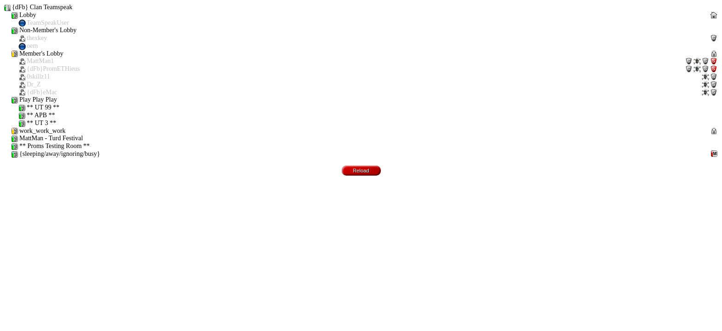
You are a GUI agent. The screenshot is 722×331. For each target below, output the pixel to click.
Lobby (364, 19)
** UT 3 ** (37, 123)
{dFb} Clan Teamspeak (38, 7)
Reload (361, 170)
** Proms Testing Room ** (50, 146)
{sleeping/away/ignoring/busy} (364, 154)
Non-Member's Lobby (364, 38)
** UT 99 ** (38, 108)
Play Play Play (34, 100)
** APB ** (36, 116)
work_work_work (364, 131)
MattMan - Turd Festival (47, 139)
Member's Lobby (364, 73)
